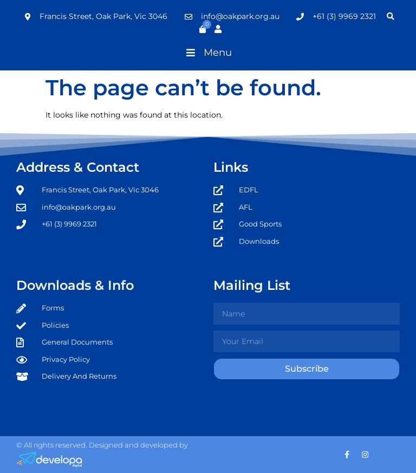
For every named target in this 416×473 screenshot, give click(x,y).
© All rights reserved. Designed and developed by (102, 444)
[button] (208, 52)
